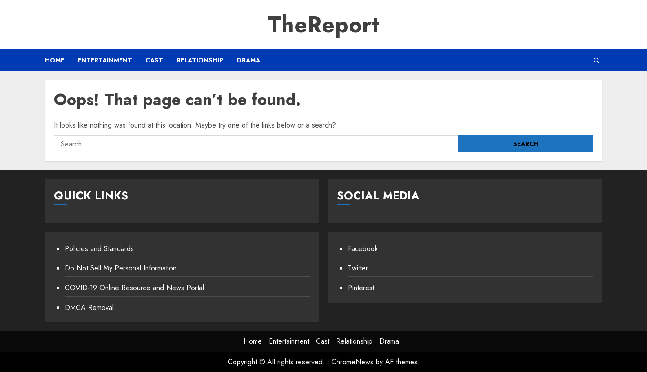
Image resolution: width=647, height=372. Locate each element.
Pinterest (361, 288)
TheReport (323, 24)
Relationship (200, 60)
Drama (248, 60)
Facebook (363, 249)
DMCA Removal (89, 307)
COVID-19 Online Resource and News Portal (134, 288)
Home (54, 60)
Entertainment (105, 60)
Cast (154, 60)
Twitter (358, 268)
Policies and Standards (99, 249)
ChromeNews (352, 362)
